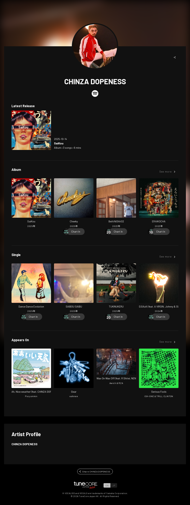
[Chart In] (76, 231)
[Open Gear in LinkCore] (74, 374)
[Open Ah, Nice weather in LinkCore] (31, 374)
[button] (174, 57)
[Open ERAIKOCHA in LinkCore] (158, 203)
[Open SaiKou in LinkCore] (31, 130)
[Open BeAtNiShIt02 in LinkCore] (116, 203)
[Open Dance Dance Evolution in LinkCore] (31, 288)
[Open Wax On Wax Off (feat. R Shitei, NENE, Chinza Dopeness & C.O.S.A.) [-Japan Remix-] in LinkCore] (116, 367)
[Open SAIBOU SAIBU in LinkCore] (74, 288)
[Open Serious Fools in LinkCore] (158, 374)
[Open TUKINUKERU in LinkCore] (116, 288)
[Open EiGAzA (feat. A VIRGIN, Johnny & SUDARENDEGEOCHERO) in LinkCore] (158, 288)
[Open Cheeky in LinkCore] (74, 203)
